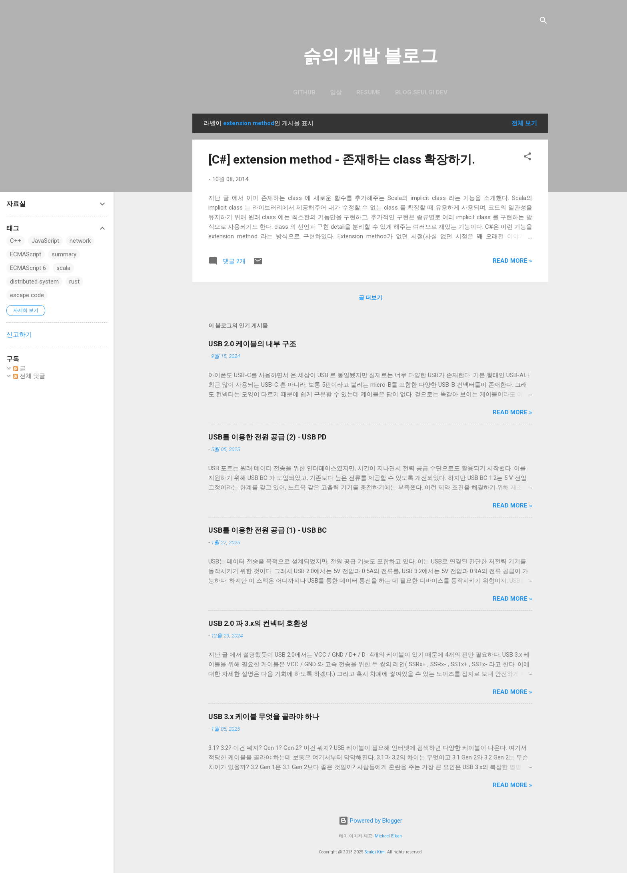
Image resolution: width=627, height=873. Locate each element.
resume (368, 92)
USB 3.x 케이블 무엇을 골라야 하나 (263, 716)
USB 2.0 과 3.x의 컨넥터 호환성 (258, 623)
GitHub (304, 92)
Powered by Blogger (370, 820)
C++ (15, 240)
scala (63, 268)
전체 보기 (524, 123)
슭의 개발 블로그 (370, 55)
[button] (527, 158)
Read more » (512, 260)
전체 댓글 (29, 376)
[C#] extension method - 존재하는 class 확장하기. (341, 159)
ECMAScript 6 (28, 268)
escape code (27, 295)
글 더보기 (370, 297)
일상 (336, 92)
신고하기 (19, 334)
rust (74, 281)
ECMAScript (25, 254)
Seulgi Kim (375, 852)
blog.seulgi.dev (421, 92)
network (80, 240)
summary (64, 254)
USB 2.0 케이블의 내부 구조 (252, 344)
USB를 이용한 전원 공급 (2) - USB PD (267, 437)
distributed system (34, 281)
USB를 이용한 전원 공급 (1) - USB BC (267, 530)
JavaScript (45, 240)
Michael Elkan (388, 836)
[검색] (543, 22)
